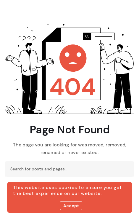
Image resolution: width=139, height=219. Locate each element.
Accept (71, 205)
